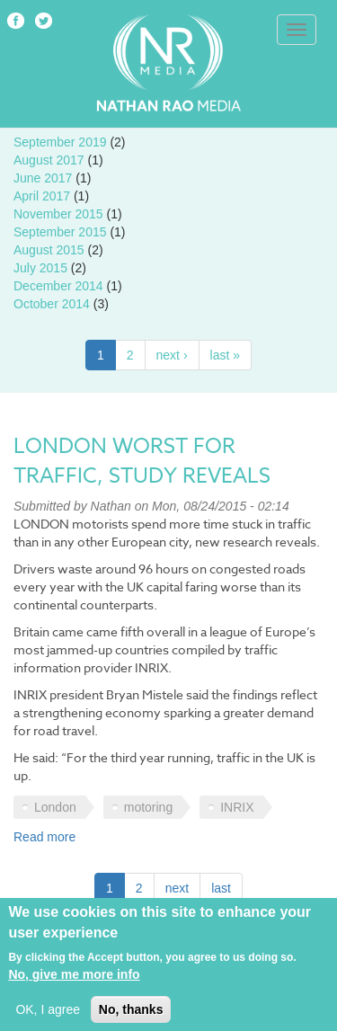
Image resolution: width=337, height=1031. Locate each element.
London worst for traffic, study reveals (141, 461)
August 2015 (48, 250)
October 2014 (51, 304)
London (55, 807)
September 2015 (60, 232)
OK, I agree (47, 1016)
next (177, 888)
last (221, 888)
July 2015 (40, 268)
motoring (148, 807)
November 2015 (58, 214)
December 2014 (58, 286)
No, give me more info (73, 980)
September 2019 (60, 142)
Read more (44, 837)
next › (172, 355)
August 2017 (48, 160)
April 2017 (41, 196)
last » (225, 355)
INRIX (236, 807)
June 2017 (42, 178)
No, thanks (131, 1016)
